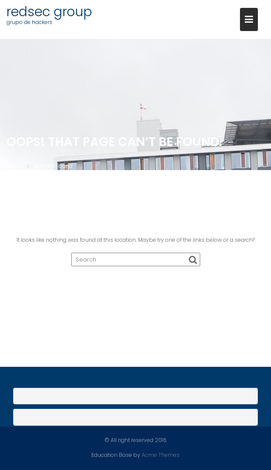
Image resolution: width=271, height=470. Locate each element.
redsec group (49, 12)
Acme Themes (161, 454)
